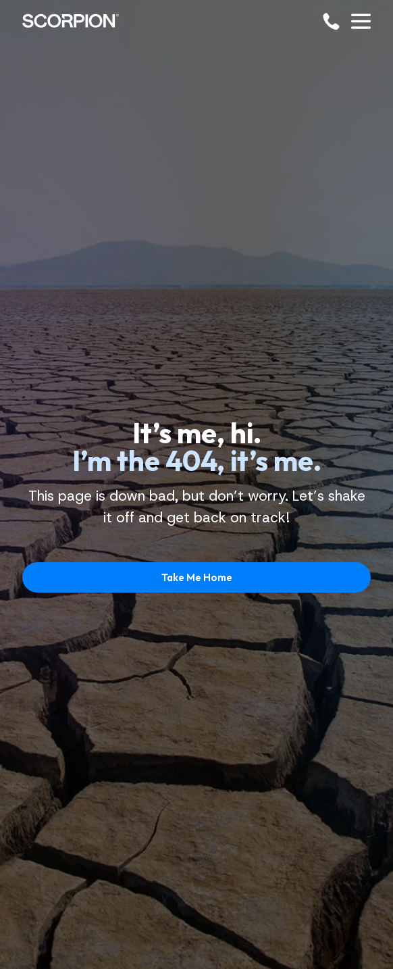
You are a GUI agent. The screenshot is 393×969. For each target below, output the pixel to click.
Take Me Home (196, 577)
